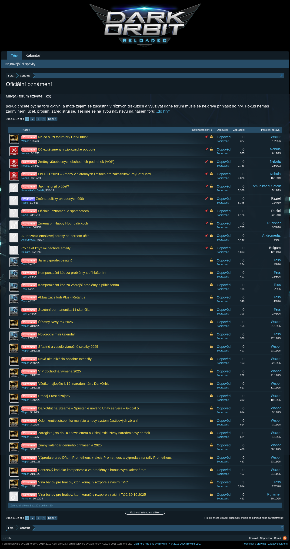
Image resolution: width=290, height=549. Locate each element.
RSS (285, 538)
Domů (277, 538)
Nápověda (266, 538)
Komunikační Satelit (32, 190)
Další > (52, 118)
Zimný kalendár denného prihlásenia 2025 (70, 445)
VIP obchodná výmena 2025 (59, 371)
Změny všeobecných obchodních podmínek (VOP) (76, 162)
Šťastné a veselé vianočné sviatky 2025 (68, 346)
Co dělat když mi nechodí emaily (45, 248)
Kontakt (253, 538)
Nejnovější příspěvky (20, 64)
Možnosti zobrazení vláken (145, 512)
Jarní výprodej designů (55, 260)
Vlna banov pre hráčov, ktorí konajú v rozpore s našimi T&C (83, 482)
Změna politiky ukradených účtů (60, 199)
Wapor (25, 141)
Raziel (25, 202)
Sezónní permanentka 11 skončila (64, 309)
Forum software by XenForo (34, 543)
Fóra (14, 56)
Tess (24, 264)
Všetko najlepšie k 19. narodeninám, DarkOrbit (73, 383)
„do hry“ (163, 111)
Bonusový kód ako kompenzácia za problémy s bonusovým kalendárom (92, 470)
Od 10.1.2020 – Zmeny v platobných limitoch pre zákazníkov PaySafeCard (94, 174)
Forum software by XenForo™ (99, 543)
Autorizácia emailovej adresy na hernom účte (55, 236)
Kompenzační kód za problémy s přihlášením (72, 272)
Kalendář (33, 55)
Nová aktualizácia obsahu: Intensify (65, 359)
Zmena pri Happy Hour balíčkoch (63, 223)
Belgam (25, 252)
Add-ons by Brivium (167, 543)
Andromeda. (28, 239)
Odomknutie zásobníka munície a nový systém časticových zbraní (88, 420)
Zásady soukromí (278, 543)
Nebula (25, 153)
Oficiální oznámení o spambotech (63, 211)
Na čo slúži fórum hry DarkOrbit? (63, 137)
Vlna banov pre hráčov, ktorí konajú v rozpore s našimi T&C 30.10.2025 (92, 494)
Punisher (26, 227)
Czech (7, 538)
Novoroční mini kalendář (56, 334)
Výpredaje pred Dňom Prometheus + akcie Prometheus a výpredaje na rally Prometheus (105, 457)
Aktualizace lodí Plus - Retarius (61, 297)
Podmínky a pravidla (254, 543)
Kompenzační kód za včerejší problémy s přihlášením (78, 285)
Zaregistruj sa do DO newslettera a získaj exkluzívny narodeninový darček (94, 433)
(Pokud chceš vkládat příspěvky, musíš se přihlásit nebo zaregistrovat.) (244, 517)
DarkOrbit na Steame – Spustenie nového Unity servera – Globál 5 (88, 408)
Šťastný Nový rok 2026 (55, 322)
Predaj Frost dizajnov (54, 396)
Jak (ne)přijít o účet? (53, 186)
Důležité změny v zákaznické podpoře (66, 149)
